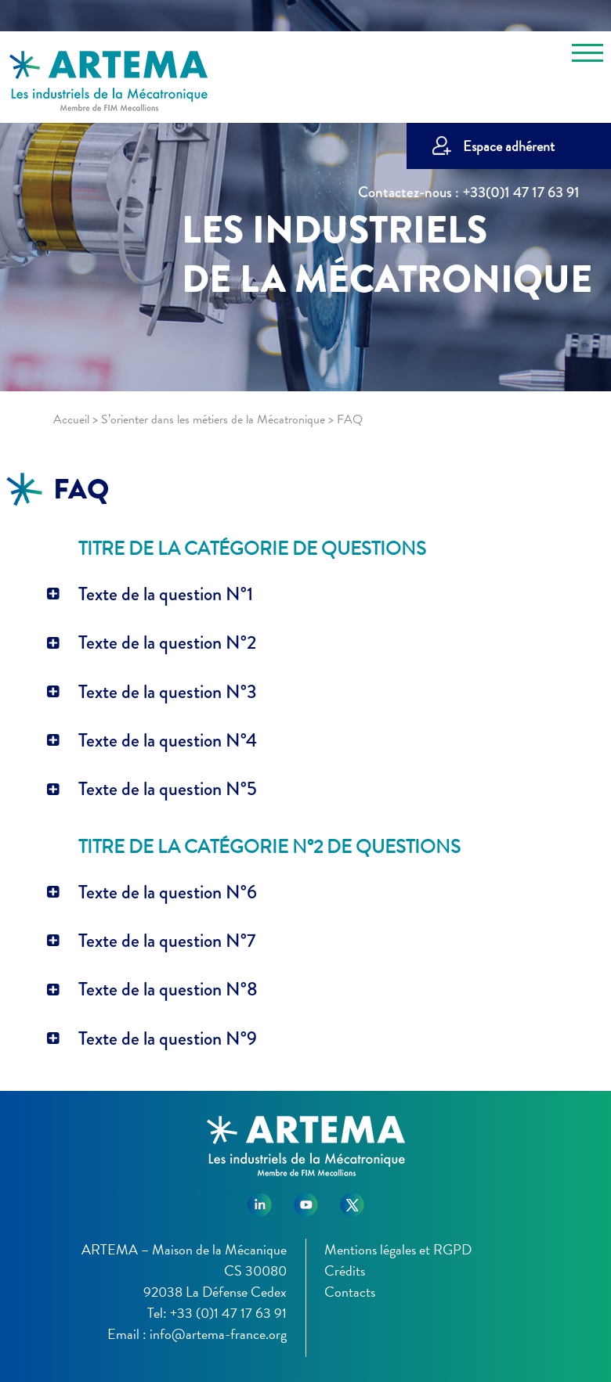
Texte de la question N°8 (168, 989)
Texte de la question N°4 (167, 740)
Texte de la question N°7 (166, 940)
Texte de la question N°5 (167, 789)
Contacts (349, 1291)
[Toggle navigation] (587, 55)
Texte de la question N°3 (167, 691)
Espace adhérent (509, 146)
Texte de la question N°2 (167, 642)
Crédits (344, 1270)
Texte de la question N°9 (167, 1038)
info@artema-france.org (218, 1333)
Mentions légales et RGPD (398, 1249)
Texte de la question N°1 (165, 594)
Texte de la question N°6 (167, 892)
